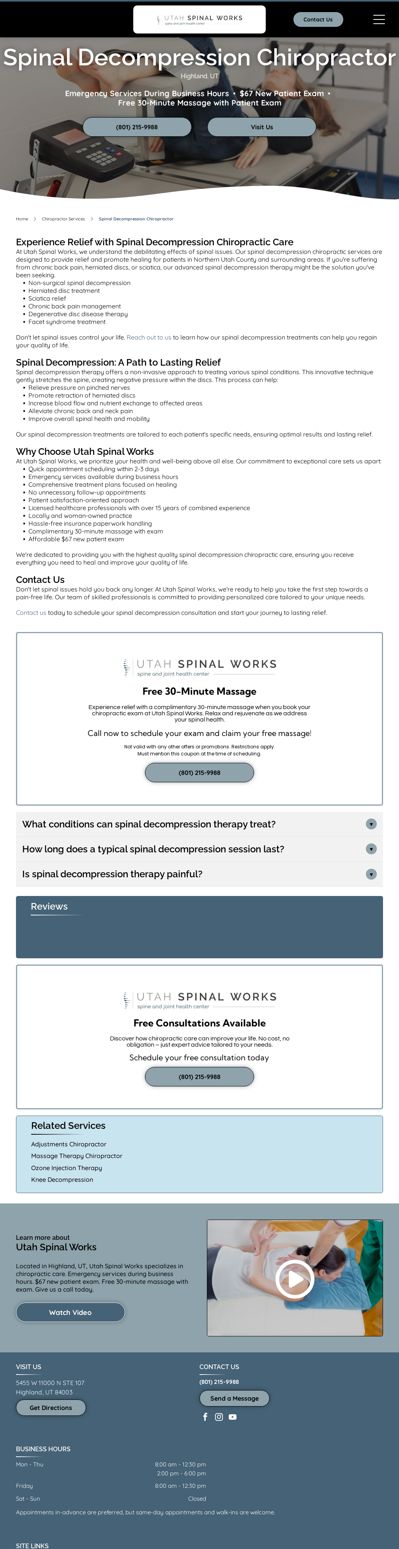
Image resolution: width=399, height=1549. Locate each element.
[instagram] (219, 1418)
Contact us (31, 612)
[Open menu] (379, 19)
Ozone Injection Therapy (66, 1168)
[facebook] (205, 1418)
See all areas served (45, 1429)
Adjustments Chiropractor (68, 1144)
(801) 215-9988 (219, 1381)
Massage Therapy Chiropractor (76, 1156)
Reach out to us (149, 337)
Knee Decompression (62, 1179)
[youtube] (232, 1418)
